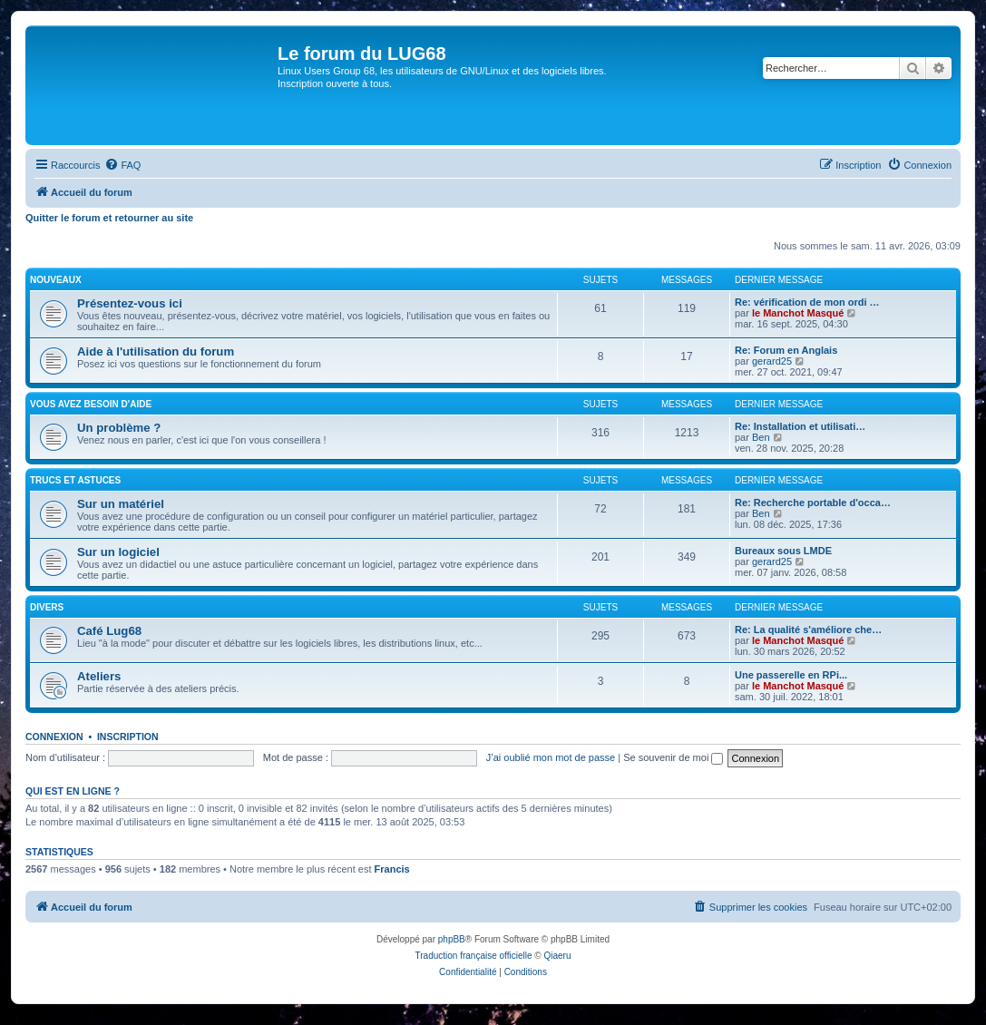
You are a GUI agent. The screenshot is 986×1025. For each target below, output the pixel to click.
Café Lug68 (109, 631)
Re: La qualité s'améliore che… (808, 629)
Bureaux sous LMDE (783, 550)
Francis (392, 869)
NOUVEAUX (56, 280)
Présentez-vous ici (129, 303)
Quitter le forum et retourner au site (109, 217)
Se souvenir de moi (673, 757)
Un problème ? (119, 427)
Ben (761, 437)
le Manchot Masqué (798, 313)
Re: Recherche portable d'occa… (813, 502)
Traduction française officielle (473, 956)
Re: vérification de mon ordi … (807, 302)
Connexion (54, 736)
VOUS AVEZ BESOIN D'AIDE (90, 404)
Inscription (128, 736)
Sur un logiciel (118, 552)
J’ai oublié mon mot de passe (550, 757)
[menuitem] (122, 165)
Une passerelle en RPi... (791, 674)
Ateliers (99, 676)
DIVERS (46, 607)
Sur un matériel (120, 504)
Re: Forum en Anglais (786, 350)
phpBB (451, 939)
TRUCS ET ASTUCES (75, 480)
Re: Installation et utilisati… (800, 426)
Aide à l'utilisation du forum (155, 351)
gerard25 (772, 361)
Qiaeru (557, 956)
